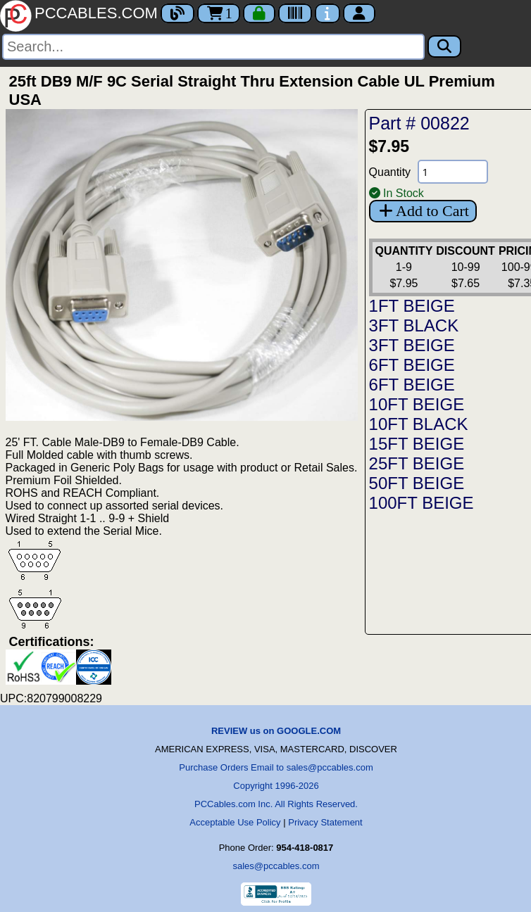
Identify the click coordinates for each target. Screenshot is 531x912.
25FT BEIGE (417, 463)
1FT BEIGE (412, 305)
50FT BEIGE (417, 483)
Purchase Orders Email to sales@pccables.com (276, 767)
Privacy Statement (325, 822)
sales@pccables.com (275, 866)
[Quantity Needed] (453, 172)
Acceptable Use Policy (234, 822)
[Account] (359, 13)
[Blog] (177, 13)
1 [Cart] (218, 13)
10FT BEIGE (417, 404)
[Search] (213, 47)
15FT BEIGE (417, 443)
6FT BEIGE (412, 364)
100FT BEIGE (421, 502)
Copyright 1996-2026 (275, 785)
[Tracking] (295, 13)
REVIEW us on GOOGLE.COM (276, 731)
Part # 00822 (419, 123)
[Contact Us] (327, 13)
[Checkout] (259, 13)
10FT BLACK (418, 423)
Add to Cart (423, 211)
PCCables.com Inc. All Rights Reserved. (276, 804)
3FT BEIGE (412, 345)
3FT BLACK (414, 325)
